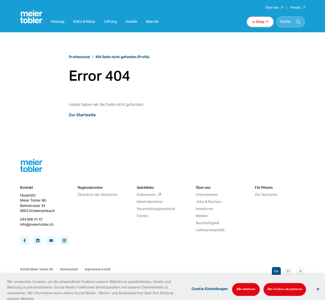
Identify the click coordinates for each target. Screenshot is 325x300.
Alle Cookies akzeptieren (284, 292)
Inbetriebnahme (150, 202)
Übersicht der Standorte (97, 195)
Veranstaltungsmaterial (156, 209)
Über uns (274, 7)
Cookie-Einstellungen (210, 292)
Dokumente (149, 195)
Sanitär (131, 21)
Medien (202, 216)
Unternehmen (207, 195)
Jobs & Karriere (208, 202)
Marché (152, 21)
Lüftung (110, 21)
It (301, 271)
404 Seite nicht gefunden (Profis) (122, 57)
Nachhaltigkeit (207, 223)
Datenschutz (69, 269)
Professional (79, 57)
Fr (288, 271)
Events (142, 216)
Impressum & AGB (97, 269)
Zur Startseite (82, 115)
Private (297, 7)
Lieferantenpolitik (210, 230)
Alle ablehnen (246, 292)
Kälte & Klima (84, 21)
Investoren (204, 209)
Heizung (57, 21)
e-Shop (260, 22)
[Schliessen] (318, 292)
